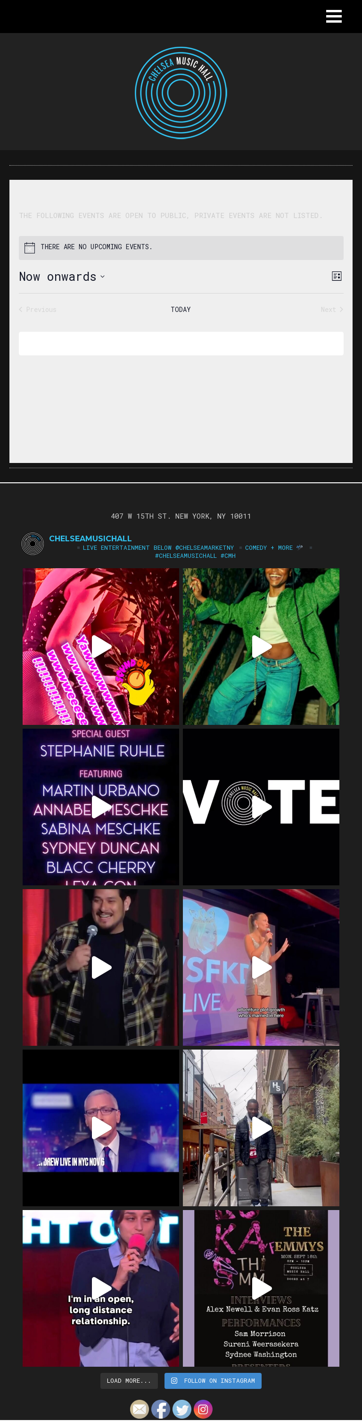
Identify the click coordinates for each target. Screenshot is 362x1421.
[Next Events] (332, 309)
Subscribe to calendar (174, 343)
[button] (334, 16)
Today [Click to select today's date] (181, 309)
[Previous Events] (38, 309)
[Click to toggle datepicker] (62, 277)
